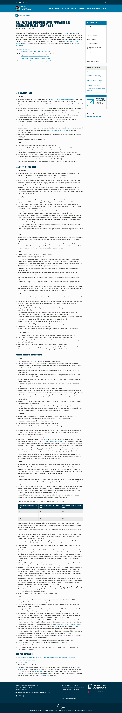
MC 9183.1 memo (22, 662)
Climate (67, 8)
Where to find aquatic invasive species (62, 99)
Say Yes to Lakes (45, 675)
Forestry (82, 8)
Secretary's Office (66, 685)
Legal (74, 710)
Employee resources (86, 710)
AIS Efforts (90, 53)
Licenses (88, 8)
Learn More (90, 27)
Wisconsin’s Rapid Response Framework (58, 130)
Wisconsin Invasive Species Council (94, 48)
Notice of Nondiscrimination (69, 698)
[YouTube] (20, 2)
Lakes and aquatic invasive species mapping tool (35, 56)
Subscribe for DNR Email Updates (99, 691)
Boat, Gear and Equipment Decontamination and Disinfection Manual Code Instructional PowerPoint (46, 657)
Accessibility (69, 710)
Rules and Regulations (92, 43)
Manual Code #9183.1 (24, 49)
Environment (74, 8)
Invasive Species (92, 22)
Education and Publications (94, 57)
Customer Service (66, 689)
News (93, 8)
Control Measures (91, 39)
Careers (76, 694)
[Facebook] (16, 2)
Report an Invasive (91, 31)
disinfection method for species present (39, 61)
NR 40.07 (75, 33)
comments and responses (44, 665)
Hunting (51, 8)
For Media (76, 689)
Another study (39, 671)
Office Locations (66, 694)
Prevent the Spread (92, 35)
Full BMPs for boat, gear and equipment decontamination (35, 51)
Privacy (79, 710)
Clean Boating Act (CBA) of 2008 (53, 441)
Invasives (27, 15)
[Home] (16, 15)
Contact (103, 8)
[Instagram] (23, 2)
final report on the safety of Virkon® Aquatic (67, 624)
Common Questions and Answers (27, 660)
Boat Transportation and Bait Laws (95, 72)
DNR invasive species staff (94, 116)
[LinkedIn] (27, 2)
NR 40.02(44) (66, 33)
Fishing (57, 8)
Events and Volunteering (93, 61)
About (98, 8)
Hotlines (76, 685)
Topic (20, 15)
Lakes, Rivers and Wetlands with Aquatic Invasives (35, 58)
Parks (61, 8)
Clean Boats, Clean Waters (93, 85)
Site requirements (60, 710)
